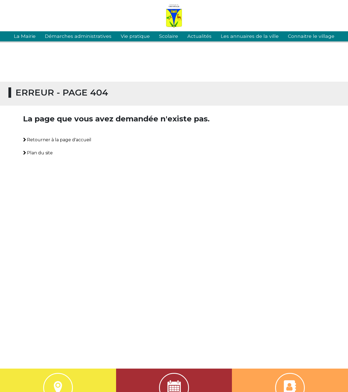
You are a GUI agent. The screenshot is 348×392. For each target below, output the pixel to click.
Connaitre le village (311, 36)
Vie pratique (135, 36)
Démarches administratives (78, 36)
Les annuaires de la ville (250, 36)
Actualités (199, 36)
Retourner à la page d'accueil (57, 139)
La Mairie (25, 36)
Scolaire (168, 36)
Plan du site (38, 152)
